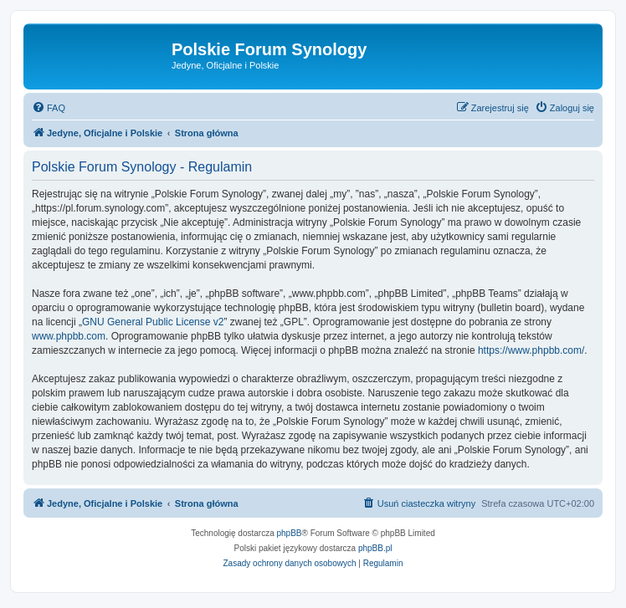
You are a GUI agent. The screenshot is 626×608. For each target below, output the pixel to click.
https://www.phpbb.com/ (531, 350)
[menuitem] (48, 108)
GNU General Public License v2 (152, 322)
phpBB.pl (375, 548)
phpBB (289, 533)
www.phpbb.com (68, 336)
